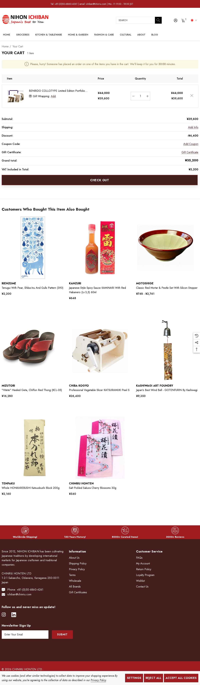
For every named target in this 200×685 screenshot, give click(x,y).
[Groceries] (22, 35)
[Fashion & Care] (104, 35)
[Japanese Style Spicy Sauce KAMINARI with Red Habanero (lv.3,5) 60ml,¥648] (100, 248)
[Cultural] (125, 35)
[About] (141, 35)
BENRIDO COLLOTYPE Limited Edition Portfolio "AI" (57, 91)
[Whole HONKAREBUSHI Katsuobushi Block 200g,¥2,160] (33, 447)
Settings (134, 678)
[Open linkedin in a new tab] (13, 614)
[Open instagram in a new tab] (4, 614)
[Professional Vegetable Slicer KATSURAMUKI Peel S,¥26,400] (100, 350)
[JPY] (193, 20)
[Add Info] (193, 127)
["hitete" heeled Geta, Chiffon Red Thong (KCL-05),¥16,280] (33, 350)
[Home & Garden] (78, 35)
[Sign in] (175, 20)
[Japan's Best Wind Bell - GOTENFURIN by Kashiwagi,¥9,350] (167, 350)
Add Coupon (190, 144)
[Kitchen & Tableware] (48, 35)
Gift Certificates (78, 592)
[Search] (158, 20)
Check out (99, 180)
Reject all (153, 678)
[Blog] (154, 34)
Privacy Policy (98, 680)
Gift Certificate (190, 152)
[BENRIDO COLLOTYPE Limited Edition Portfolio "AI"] (140, 96)
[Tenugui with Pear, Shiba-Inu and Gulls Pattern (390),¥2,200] (33, 248)
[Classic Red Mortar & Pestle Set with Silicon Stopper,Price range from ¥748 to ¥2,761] (167, 248)
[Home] (6, 34)
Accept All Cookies (181, 678)
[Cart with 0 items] (183, 20)
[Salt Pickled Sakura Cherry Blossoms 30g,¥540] (100, 447)
